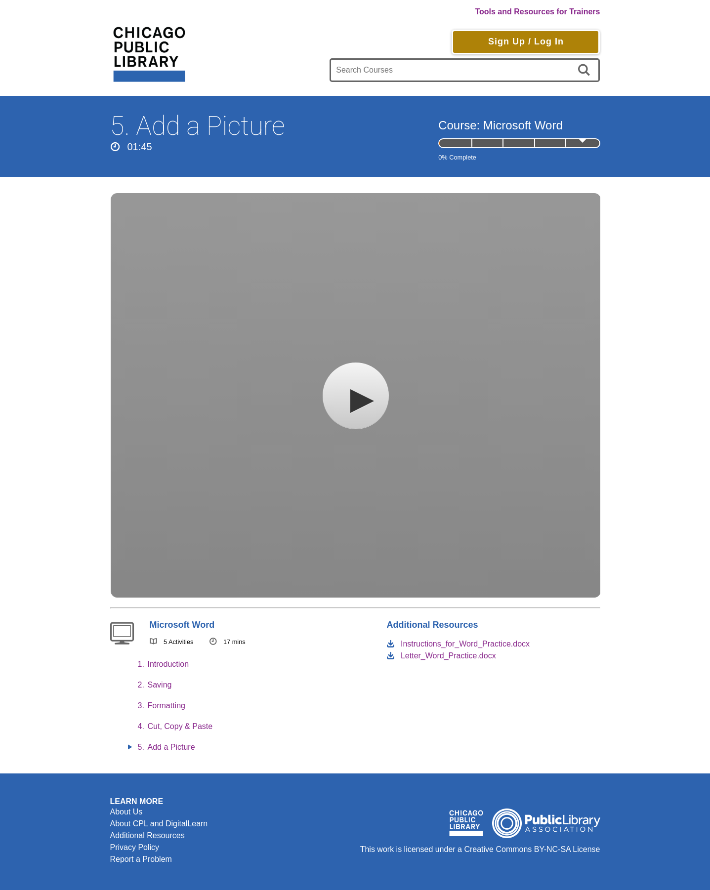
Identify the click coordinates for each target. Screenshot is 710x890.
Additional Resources (147, 835)
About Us (126, 812)
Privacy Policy (135, 847)
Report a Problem (141, 859)
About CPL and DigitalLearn (159, 823)
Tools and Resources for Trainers (537, 11)
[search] (586, 70)
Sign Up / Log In (526, 41)
